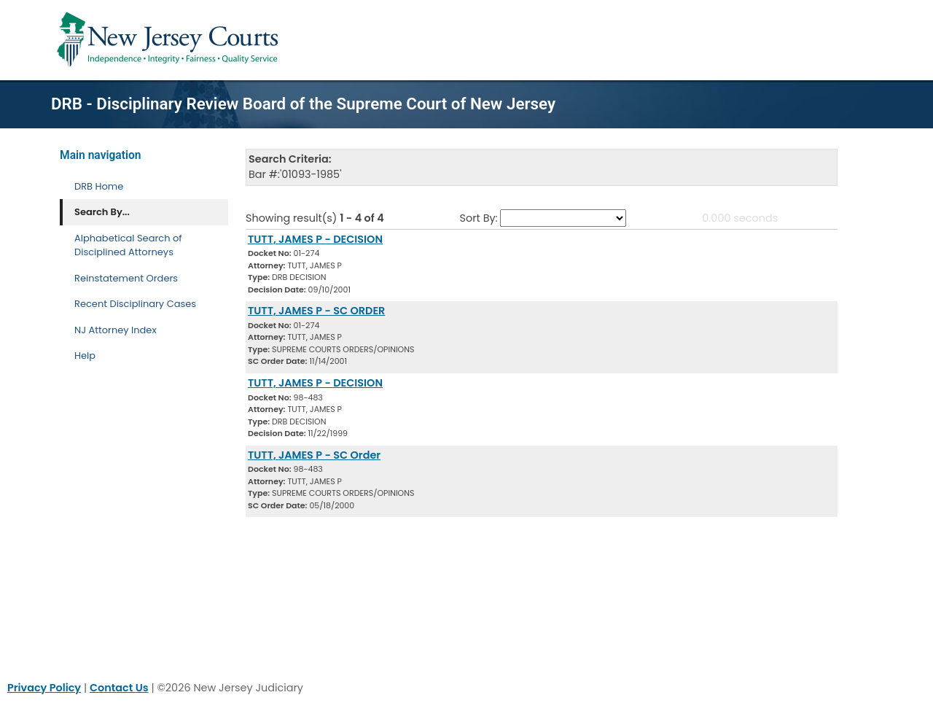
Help (84, 355)
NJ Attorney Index (115, 330)
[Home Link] (170, 40)
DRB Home (98, 186)
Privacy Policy (44, 687)
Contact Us (119, 687)
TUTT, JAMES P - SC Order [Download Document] (314, 455)
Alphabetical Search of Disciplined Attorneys (128, 245)
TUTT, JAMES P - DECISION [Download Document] (315, 239)
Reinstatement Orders (126, 278)
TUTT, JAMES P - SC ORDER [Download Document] (316, 310)
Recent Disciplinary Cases (135, 304)
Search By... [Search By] (102, 212)
